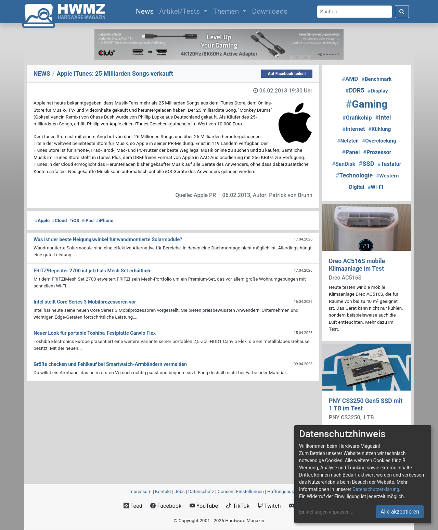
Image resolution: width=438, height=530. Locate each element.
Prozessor (377, 152)
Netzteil (348, 141)
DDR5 (354, 90)
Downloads (269, 11)
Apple (42, 220)
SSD (366, 163)
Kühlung (379, 129)
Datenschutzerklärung (375, 489)
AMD (350, 78)
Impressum (140, 491)
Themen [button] (227, 11)
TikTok (237, 506)
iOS (74, 220)
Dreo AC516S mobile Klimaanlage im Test (357, 265)
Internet (354, 129)
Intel (383, 117)
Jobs (180, 491)
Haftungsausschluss (288, 491)
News (146, 10)
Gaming (367, 104)
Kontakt (163, 491)
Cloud (59, 220)
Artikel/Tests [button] (180, 11)
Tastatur (389, 164)
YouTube (204, 506)
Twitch (269, 506)
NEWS (42, 73)
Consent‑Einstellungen (241, 491)
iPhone (104, 220)
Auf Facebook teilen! (287, 73)
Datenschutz (201, 491)
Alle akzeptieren (400, 511)
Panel (351, 152)
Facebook (165, 506)
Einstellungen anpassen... (326, 512)
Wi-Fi (375, 187)
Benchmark (377, 79)
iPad (87, 220)
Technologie (354, 175)
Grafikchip (357, 117)
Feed (133, 506)
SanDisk (343, 164)
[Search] (354, 11)
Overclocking (379, 141)
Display (378, 91)
